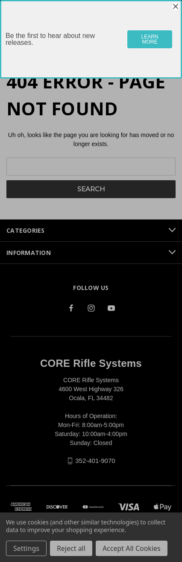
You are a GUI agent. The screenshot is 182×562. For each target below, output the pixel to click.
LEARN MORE (150, 39)
